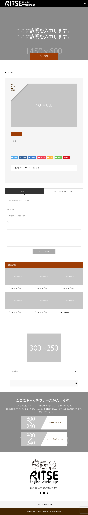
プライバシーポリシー (44, 504)
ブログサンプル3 (15, 312)
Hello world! (64, 312)
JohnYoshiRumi (25, 168)
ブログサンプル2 (41, 288)
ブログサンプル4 (15, 288)
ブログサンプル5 (67, 288)
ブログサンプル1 (41, 312)
